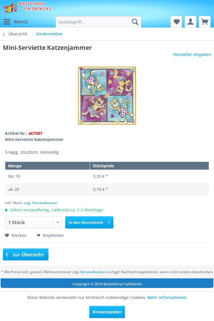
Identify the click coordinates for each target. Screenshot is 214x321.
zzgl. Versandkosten (40, 202)
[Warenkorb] (205, 22)
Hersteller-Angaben (192, 54)
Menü (15, 21)
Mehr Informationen (167, 297)
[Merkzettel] (176, 22)
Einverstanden (107, 312)
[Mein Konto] (190, 22)
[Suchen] (135, 22)
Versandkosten (93, 271)
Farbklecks (37, 8)
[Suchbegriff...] (98, 22)
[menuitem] (15, 22)
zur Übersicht (25, 254)
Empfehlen (50, 235)
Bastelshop (32, 3)
